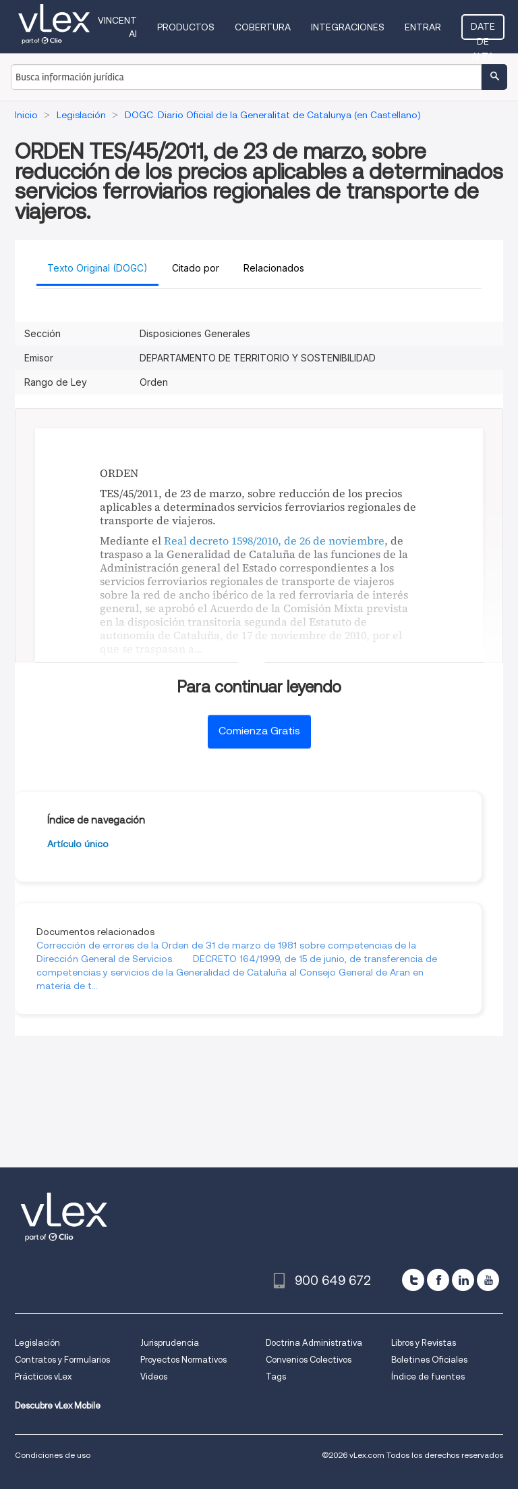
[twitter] (413, 1280)
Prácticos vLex (43, 1376)
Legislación (37, 1343)
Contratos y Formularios (62, 1360)
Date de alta (483, 30)
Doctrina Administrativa (314, 1343)
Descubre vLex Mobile (57, 1405)
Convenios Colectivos (308, 1360)
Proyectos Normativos (183, 1360)
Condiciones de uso (52, 1454)
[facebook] (438, 1280)
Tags (276, 1376)
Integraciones (347, 27)
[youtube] (488, 1280)
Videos (153, 1376)
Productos (185, 27)
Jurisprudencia (169, 1343)
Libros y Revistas (423, 1343)
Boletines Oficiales (429, 1360)
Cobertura (263, 27)
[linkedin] (463, 1280)
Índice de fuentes (428, 1376)
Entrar (423, 27)
